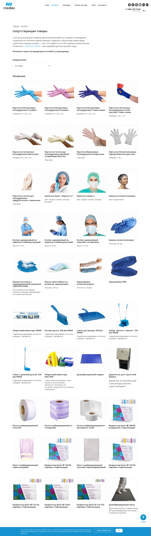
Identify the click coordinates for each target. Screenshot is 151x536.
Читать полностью (104, 530)
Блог (94, 5)
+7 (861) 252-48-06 (31, 46)
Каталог (55, 5)
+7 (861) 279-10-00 (132, 9)
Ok (119, 530)
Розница (66, 5)
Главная (16, 26)
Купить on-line (81, 5)
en (146, 11)
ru (144, 11)
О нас (47, 5)
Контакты (102, 5)
